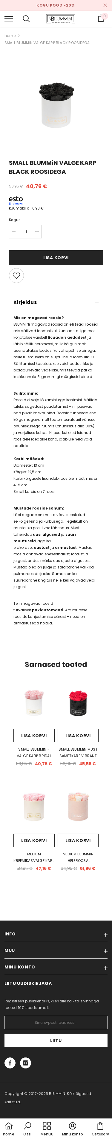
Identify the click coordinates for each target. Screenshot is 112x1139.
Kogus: (15, 219)
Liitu (56, 1040)
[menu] (8, 18)
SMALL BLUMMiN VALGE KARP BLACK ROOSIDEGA (47, 42)
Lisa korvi (56, 258)
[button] (27, 1129)
